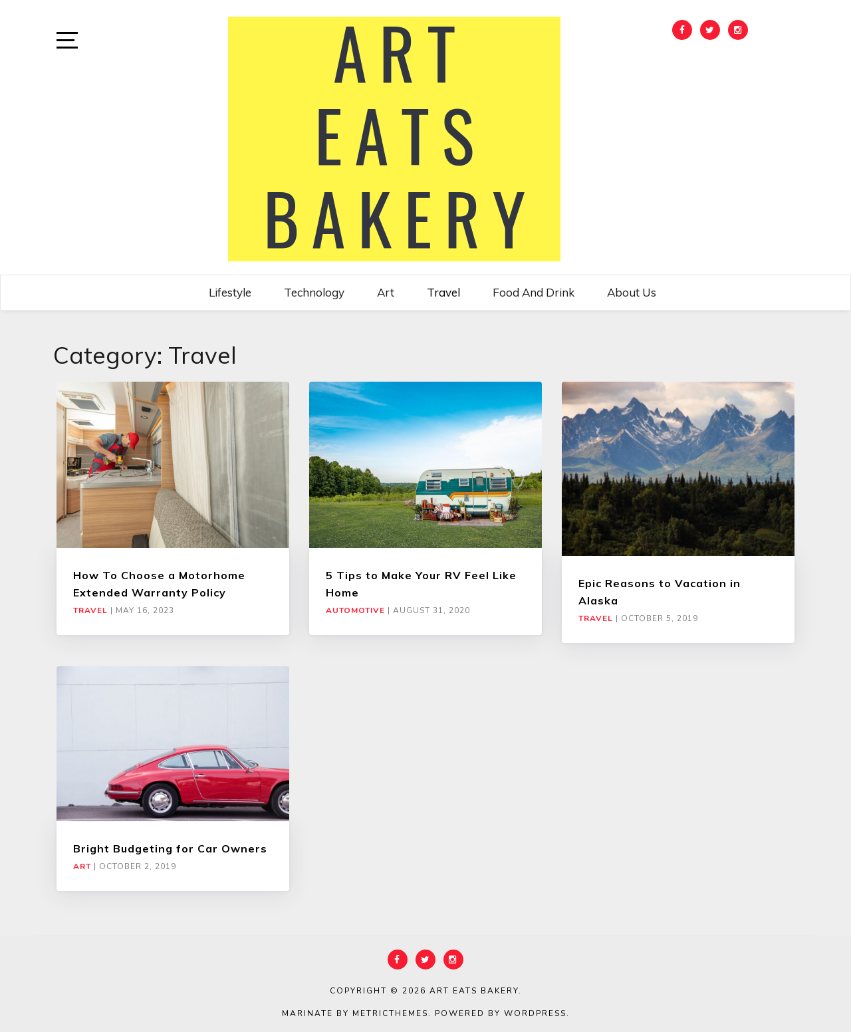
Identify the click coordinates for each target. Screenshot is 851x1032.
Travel (443, 292)
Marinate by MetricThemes (355, 1013)
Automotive (355, 610)
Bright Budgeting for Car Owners (170, 848)
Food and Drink (533, 292)
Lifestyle (230, 292)
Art (385, 292)
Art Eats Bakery (474, 990)
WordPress (535, 1013)
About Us (631, 292)
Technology (314, 292)
